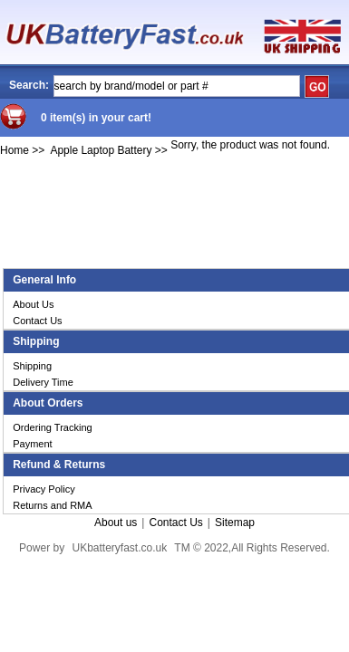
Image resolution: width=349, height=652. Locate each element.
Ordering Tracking (52, 427)
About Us (33, 304)
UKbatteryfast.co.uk (119, 548)
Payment (32, 443)
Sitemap (235, 522)
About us (115, 522)
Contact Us (37, 320)
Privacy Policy (43, 489)
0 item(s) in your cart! (96, 117)
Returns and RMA (52, 505)
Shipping (32, 365)
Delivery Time (43, 382)
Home (14, 150)
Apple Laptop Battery (100, 150)
